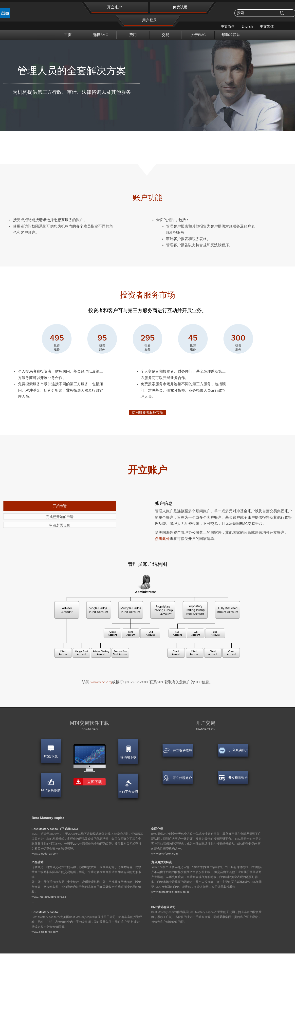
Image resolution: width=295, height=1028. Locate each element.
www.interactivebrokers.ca (49, 896)
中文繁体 (267, 26)
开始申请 (60, 506)
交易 (165, 35)
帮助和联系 (230, 35)
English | (250, 26)
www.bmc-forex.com (45, 853)
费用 (133, 35)
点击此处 (162, 539)
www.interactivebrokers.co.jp (170, 892)
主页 (68, 35)
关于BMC (198, 35)
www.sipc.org (101, 682)
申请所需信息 (59, 525)
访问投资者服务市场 (147, 412)
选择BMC (100, 35)
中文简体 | (230, 26)
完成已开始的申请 (60, 517)
